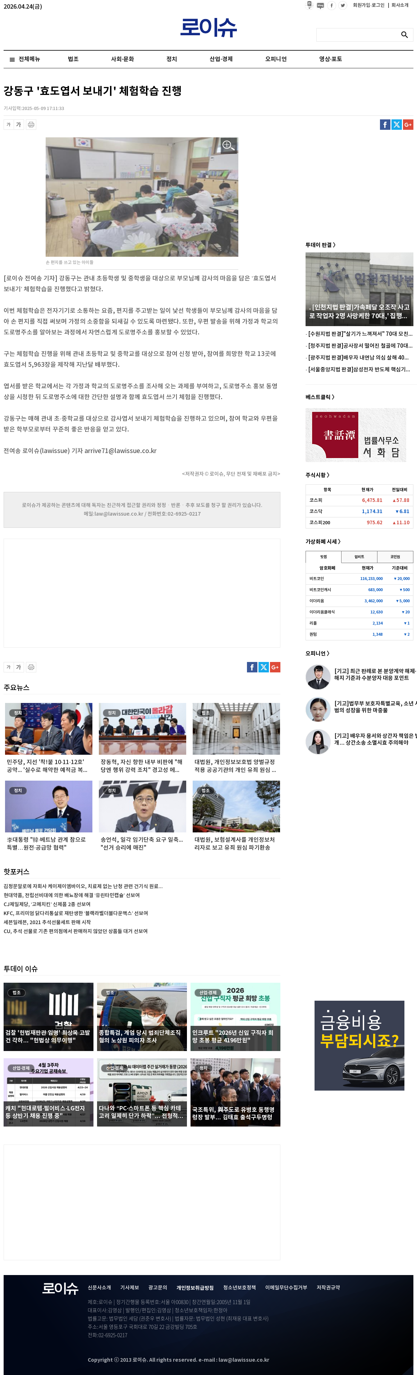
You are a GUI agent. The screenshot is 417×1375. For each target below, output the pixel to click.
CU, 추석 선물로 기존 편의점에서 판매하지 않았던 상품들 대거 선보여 (76, 931)
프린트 (31, 124)
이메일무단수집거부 (286, 1288)
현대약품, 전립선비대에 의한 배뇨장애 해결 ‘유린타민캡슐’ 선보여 (72, 895)
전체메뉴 (29, 59)
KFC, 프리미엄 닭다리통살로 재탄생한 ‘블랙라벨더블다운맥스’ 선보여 (76, 913)
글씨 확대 (19, 124)
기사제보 (129, 1288)
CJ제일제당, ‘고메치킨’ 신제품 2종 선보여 (47, 904)
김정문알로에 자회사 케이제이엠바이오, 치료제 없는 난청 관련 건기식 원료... (83, 886)
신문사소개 (99, 1288)
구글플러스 (408, 124)
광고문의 (157, 1288)
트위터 (396, 124)
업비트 (359, 557)
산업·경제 (221, 59)
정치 (171, 59)
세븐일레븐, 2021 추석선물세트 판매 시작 (47, 922)
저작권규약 (328, 1288)
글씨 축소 (9, 124)
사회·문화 (122, 59)
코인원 (395, 557)
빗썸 (323, 557)
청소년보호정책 (239, 1288)
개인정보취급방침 (195, 1288)
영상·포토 (330, 59)
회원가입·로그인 (369, 5)
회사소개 (398, 5)
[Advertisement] (75, 592)
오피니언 (276, 59)
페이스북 (385, 124)
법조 (73, 59)
